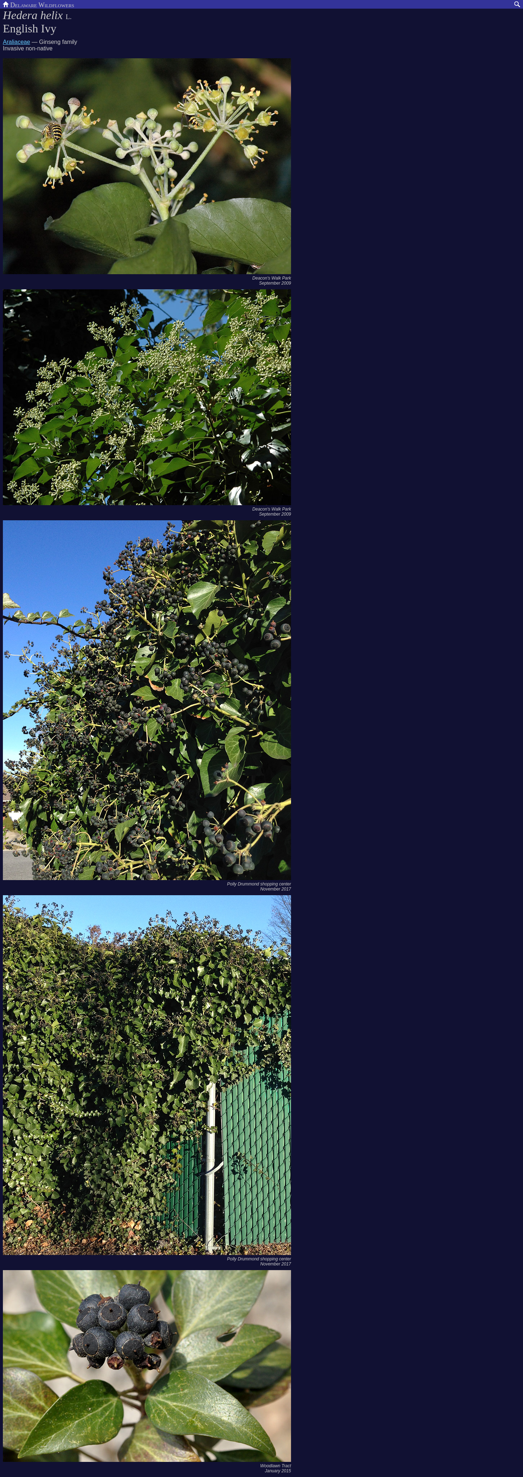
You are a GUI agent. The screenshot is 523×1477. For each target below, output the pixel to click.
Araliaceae (16, 42)
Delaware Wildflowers (38, 4)
